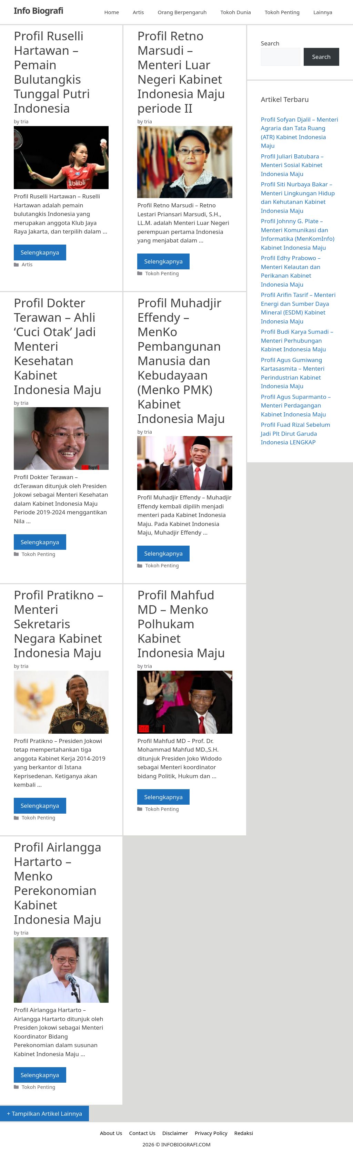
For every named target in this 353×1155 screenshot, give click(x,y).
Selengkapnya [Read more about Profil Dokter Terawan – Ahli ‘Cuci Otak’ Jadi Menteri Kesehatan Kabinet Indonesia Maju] (40, 542)
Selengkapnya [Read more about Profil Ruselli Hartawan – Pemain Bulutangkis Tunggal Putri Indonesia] (40, 252)
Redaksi (243, 1133)
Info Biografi (38, 10)
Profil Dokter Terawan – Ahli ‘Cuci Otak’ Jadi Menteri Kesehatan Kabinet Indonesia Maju (57, 346)
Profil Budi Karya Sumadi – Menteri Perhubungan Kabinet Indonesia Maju (297, 340)
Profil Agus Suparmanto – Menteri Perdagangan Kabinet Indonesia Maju (296, 405)
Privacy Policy (211, 1133)
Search (270, 43)
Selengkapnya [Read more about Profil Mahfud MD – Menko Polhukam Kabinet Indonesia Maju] (163, 797)
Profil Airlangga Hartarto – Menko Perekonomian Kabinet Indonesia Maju (57, 883)
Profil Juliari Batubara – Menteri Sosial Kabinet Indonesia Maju (292, 165)
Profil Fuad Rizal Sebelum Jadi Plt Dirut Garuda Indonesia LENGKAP (295, 433)
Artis (138, 12)
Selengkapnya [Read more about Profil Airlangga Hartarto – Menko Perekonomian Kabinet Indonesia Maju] (40, 1075)
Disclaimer (175, 1133)
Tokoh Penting (282, 12)
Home (111, 12)
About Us (111, 1133)
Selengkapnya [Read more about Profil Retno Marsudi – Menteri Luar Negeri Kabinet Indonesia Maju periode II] (163, 261)
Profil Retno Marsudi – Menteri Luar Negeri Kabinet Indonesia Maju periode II (181, 72)
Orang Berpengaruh (182, 12)
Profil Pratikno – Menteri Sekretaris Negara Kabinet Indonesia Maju (58, 624)
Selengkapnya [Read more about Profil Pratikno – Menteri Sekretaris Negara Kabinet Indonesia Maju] (40, 805)
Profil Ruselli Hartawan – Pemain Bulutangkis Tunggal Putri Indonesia (52, 72)
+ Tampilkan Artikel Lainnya (44, 1113)
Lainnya (322, 12)
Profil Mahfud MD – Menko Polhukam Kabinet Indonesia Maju (181, 624)
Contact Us (142, 1133)
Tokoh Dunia (236, 12)
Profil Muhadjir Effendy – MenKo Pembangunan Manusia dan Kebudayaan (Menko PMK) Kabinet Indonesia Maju (181, 360)
